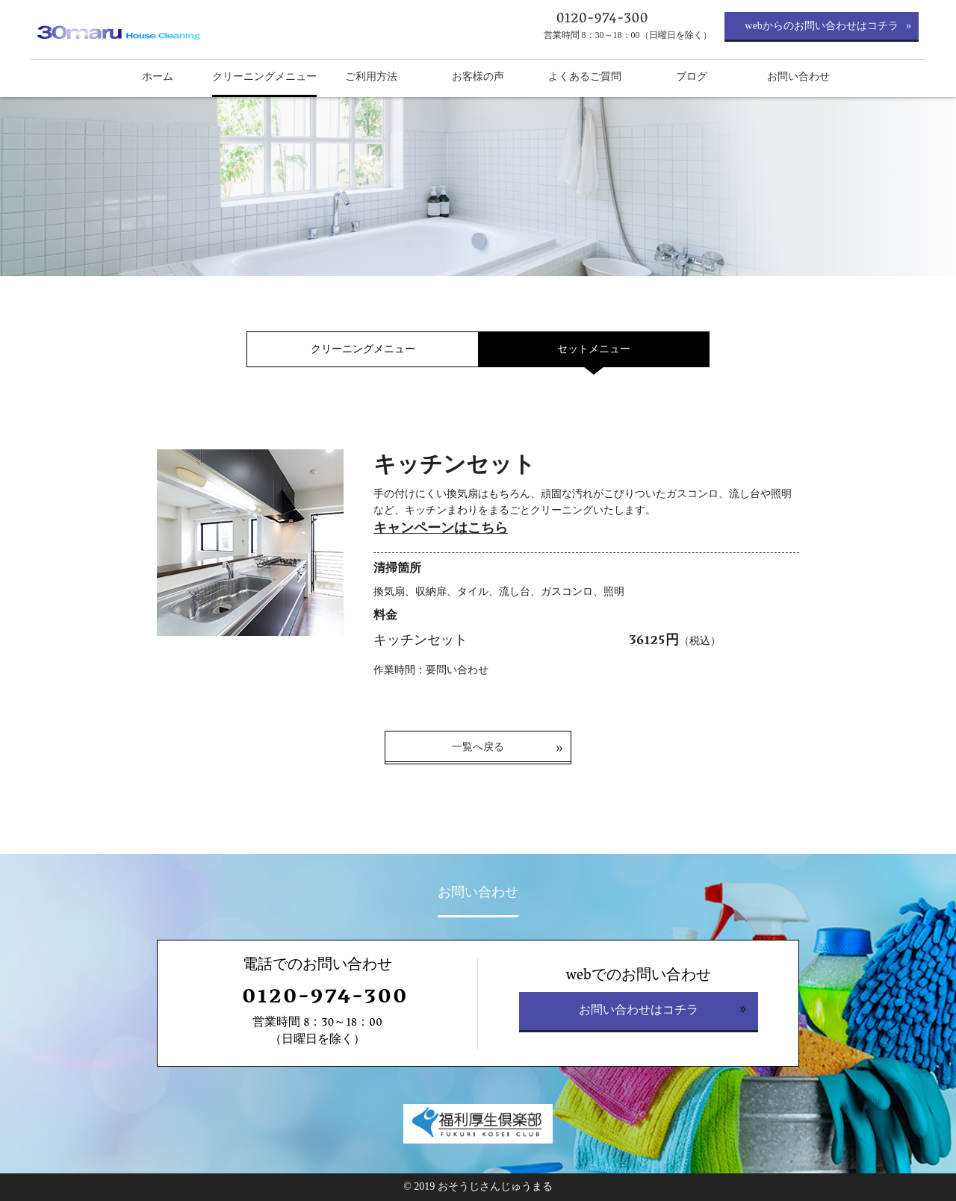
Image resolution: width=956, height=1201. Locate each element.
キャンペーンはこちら (440, 527)
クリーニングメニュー (363, 349)
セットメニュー (593, 349)
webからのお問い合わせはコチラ (821, 25)
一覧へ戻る (478, 746)
